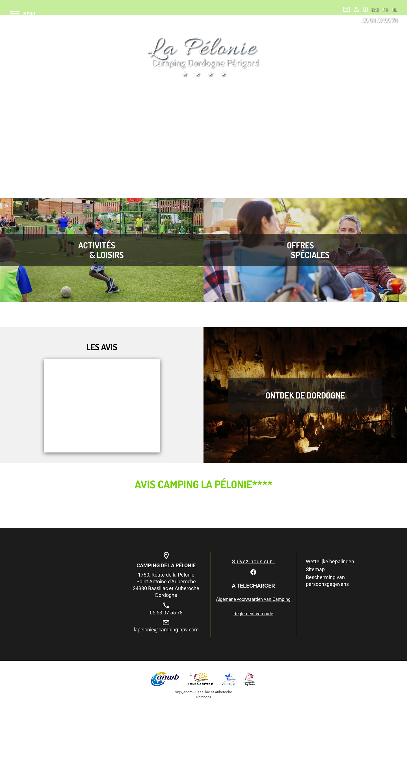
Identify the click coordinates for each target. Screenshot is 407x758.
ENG (375, 9)
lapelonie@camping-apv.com (166, 630)
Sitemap (315, 569)
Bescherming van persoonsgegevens (327, 580)
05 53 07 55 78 (379, 20)
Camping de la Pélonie (166, 565)
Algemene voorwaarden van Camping (253, 599)
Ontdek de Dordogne (305, 395)
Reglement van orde (253, 613)
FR (386, 9)
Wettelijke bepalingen (330, 561)
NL (394, 9)
